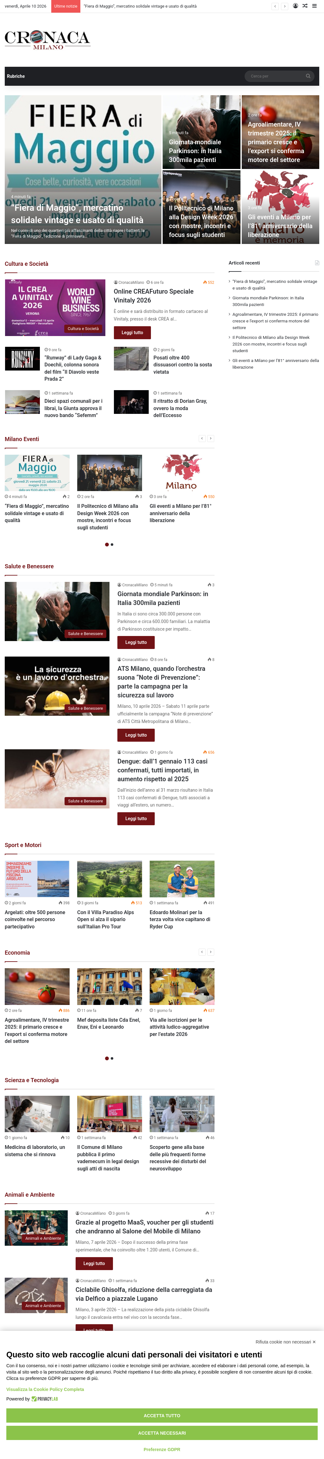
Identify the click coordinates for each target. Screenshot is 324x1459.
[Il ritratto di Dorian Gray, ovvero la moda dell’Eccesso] (131, 402)
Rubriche (16, 76)
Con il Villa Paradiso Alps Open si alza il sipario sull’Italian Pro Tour (105, 919)
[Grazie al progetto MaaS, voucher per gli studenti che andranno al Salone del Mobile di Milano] (36, 1228)
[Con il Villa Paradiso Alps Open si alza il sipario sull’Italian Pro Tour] (109, 879)
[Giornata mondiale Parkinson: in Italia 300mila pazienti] (201, 132)
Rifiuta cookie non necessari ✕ (286, 1341)
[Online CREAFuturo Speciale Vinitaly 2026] (55, 307)
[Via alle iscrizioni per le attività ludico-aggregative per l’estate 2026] (182, 986)
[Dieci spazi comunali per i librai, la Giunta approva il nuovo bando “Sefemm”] (22, 402)
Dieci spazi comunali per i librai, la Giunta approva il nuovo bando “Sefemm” (74, 408)
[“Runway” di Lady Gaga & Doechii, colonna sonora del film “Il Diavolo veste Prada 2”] (22, 359)
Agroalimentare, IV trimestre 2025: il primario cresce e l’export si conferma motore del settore (276, 142)
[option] (162, 169)
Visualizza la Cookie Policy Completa (45, 1389)
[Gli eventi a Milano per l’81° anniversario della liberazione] (281, 207)
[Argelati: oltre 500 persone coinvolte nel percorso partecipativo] (37, 879)
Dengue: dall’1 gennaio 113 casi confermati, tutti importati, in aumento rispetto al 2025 (162, 770)
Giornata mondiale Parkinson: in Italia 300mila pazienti (195, 151)
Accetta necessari (162, 1433)
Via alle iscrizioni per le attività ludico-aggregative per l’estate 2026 (179, 1027)
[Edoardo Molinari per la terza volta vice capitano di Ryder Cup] (182, 879)
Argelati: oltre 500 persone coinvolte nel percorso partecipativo (35, 919)
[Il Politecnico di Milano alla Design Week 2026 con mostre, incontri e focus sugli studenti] (109, 473)
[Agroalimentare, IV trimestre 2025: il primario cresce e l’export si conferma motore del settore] (37, 986)
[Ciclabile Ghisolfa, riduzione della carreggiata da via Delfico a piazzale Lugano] (36, 1295)
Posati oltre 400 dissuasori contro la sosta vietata (182, 365)
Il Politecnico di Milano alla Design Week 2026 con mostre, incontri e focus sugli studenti (271, 344)
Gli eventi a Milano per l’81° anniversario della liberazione (280, 226)
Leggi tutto (132, 332)
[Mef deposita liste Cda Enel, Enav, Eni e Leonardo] (109, 986)
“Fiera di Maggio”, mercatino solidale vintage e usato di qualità (140, 6)
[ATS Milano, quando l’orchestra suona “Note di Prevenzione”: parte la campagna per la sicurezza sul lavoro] (57, 686)
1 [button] (107, 544)
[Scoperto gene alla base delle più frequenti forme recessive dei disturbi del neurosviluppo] (182, 1114)
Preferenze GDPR (162, 1449)
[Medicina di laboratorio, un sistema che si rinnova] (37, 1114)
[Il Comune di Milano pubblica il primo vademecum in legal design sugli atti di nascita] (109, 1114)
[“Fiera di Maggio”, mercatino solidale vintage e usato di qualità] (83, 169)
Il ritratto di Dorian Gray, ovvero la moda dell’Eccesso (180, 408)
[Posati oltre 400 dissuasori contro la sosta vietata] (131, 359)
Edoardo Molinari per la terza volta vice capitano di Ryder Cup (180, 919)
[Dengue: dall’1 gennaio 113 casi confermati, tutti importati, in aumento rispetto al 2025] (57, 778)
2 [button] (112, 544)
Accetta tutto (162, 1415)
